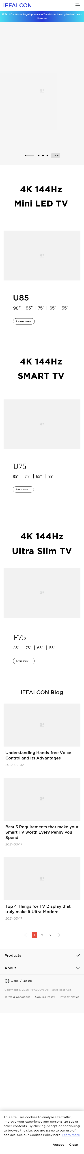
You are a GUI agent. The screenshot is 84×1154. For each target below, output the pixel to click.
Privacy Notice (69, 996)
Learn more (71, 1135)
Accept (58, 1145)
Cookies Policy (45, 996)
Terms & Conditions (17, 996)
